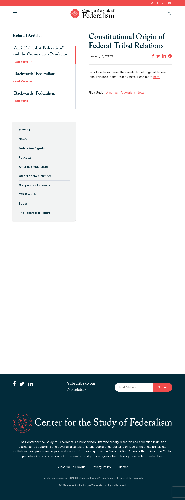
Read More (20, 61)
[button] (15, 13)
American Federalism (33, 166)
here (156, 77)
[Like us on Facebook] (14, 384)
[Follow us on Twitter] (21, 384)
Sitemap (122, 467)
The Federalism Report (34, 213)
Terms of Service (127, 478)
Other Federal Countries (35, 176)
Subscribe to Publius (71, 467)
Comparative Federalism (35, 185)
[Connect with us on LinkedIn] (30, 384)
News (23, 139)
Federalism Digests (32, 148)
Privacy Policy (101, 467)
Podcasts (25, 157)
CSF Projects (27, 194)
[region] (44, 77)
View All (24, 130)
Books (23, 203)
